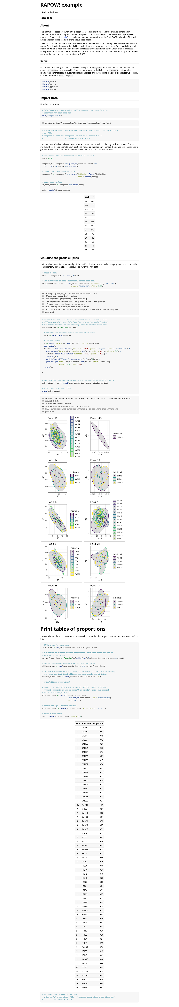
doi (65, 37)
